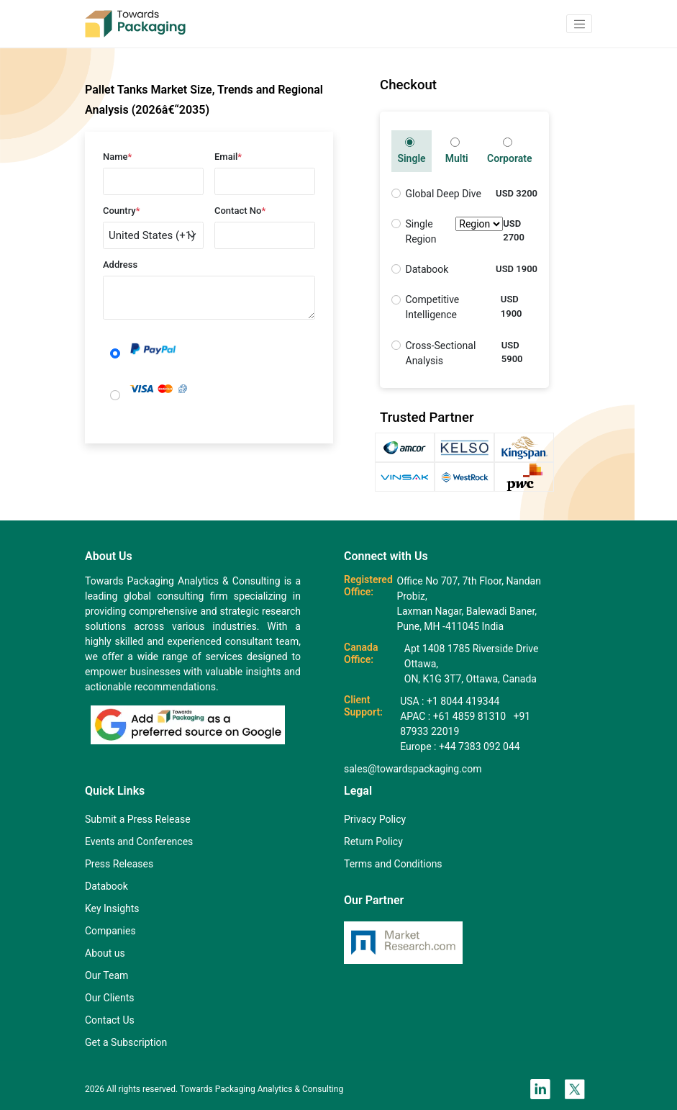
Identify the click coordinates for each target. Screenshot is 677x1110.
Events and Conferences (139, 841)
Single (411, 150)
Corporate (509, 150)
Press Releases (119, 864)
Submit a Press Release (138, 819)
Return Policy (373, 841)
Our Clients (109, 997)
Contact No (239, 210)
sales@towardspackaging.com (412, 769)
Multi (456, 150)
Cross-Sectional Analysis (441, 353)
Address (120, 264)
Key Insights (112, 908)
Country (121, 210)
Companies (110, 931)
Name (117, 156)
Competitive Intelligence (433, 307)
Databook (427, 269)
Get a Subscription (126, 1042)
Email (228, 156)
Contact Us (110, 1020)
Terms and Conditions (393, 864)
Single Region (455, 232)
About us (105, 953)
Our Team (106, 975)
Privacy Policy (375, 819)
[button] (579, 23)
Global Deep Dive (443, 193)
